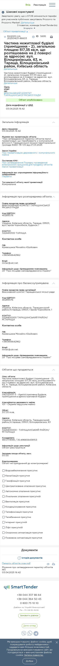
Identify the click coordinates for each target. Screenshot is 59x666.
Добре (29, 661)
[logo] (21, 587)
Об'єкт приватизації (14, 31)
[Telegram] (35, 634)
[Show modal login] (28, 5)
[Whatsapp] (29, 635)
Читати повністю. (33, 655)
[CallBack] (29, 615)
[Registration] (40, 5)
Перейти (7, 176)
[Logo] (7, 5)
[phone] (29, 595)
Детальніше (27, 23)
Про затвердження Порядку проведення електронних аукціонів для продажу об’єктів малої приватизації (27, 165)
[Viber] (23, 634)
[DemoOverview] (29, 626)
